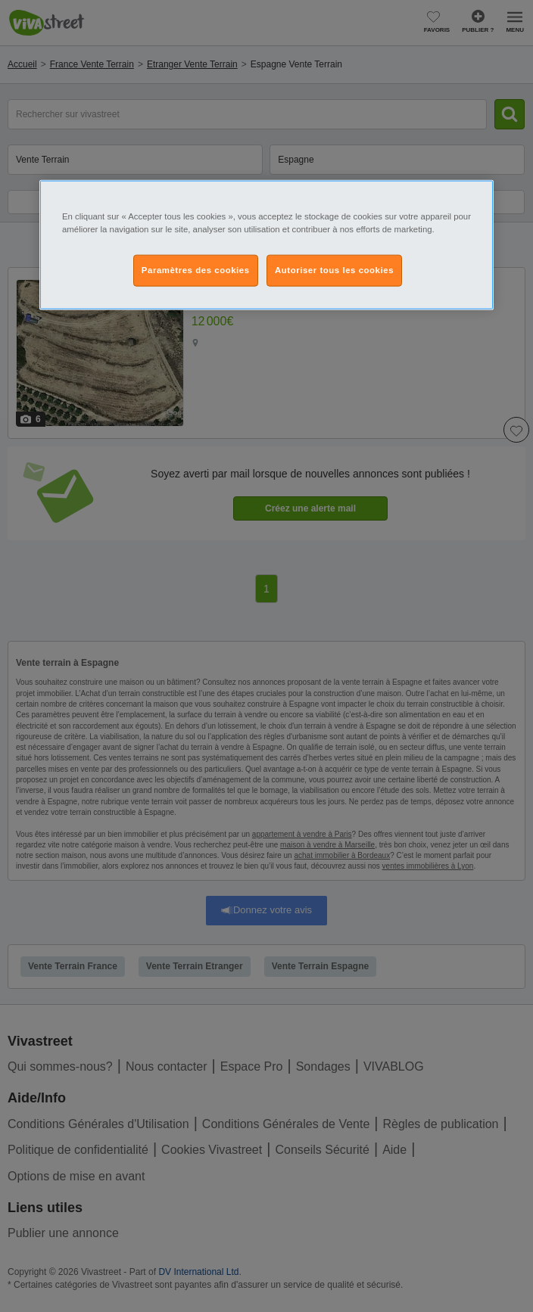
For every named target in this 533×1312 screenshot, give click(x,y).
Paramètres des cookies (196, 270)
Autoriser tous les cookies (334, 270)
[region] (266, 245)
